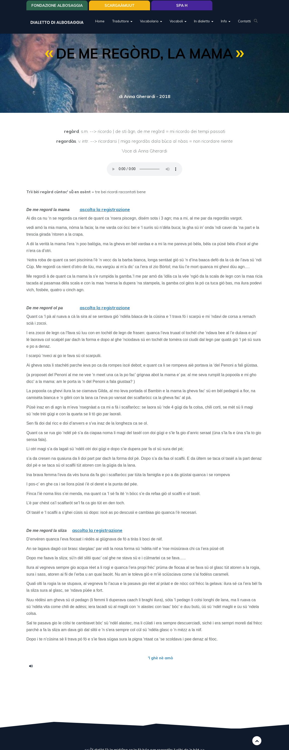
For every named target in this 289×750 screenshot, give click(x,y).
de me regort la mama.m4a (32, 665)
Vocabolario (151, 21)
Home (100, 21)
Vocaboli (178, 21)
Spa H (181, 5)
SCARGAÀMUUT (120, 5)
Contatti (244, 21)
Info (225, 21)
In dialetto (203, 21)
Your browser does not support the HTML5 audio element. (144, 169)
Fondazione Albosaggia (57, 5)
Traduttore (122, 21)
